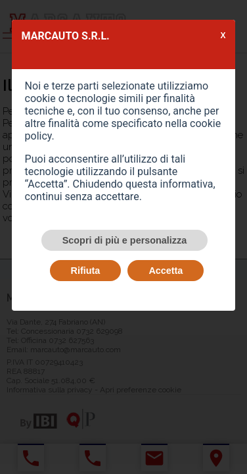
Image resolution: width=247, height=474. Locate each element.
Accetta (165, 270)
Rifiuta (86, 270)
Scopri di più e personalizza (124, 240)
